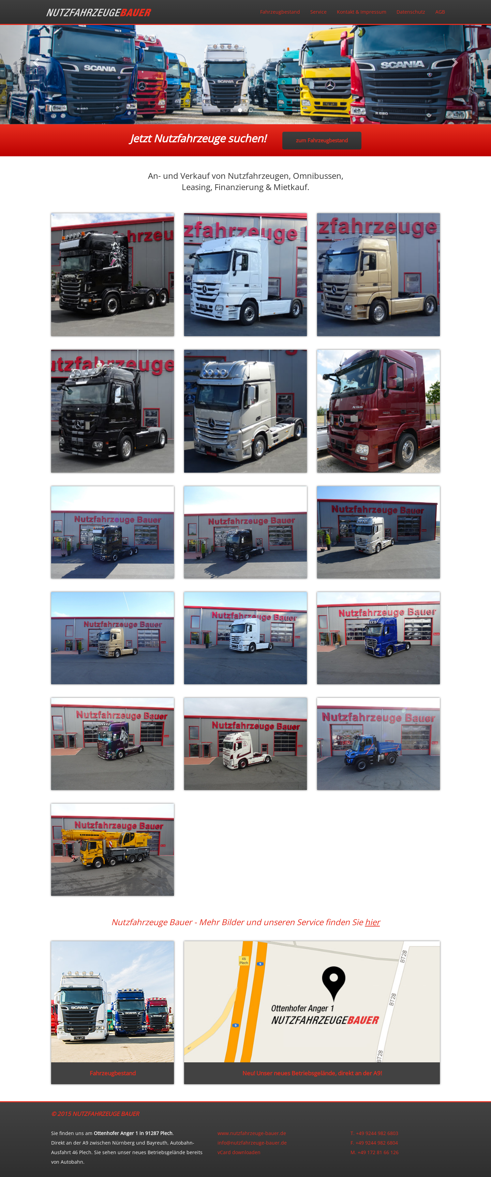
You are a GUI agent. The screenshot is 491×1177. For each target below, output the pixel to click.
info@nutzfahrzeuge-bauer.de (252, 1142)
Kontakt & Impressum (361, 12)
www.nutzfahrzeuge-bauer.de (252, 1133)
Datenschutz (411, 12)
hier (372, 922)
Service (318, 12)
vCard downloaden (239, 1152)
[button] (37, 62)
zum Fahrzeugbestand (322, 140)
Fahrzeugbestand (280, 12)
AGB (440, 12)
